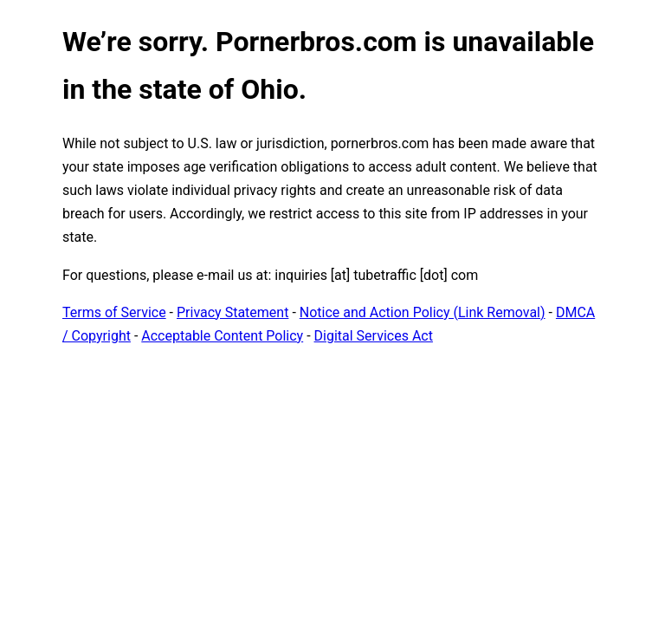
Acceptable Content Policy (222, 336)
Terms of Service (114, 312)
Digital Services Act (373, 336)
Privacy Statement (232, 312)
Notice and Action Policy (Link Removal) (423, 312)
